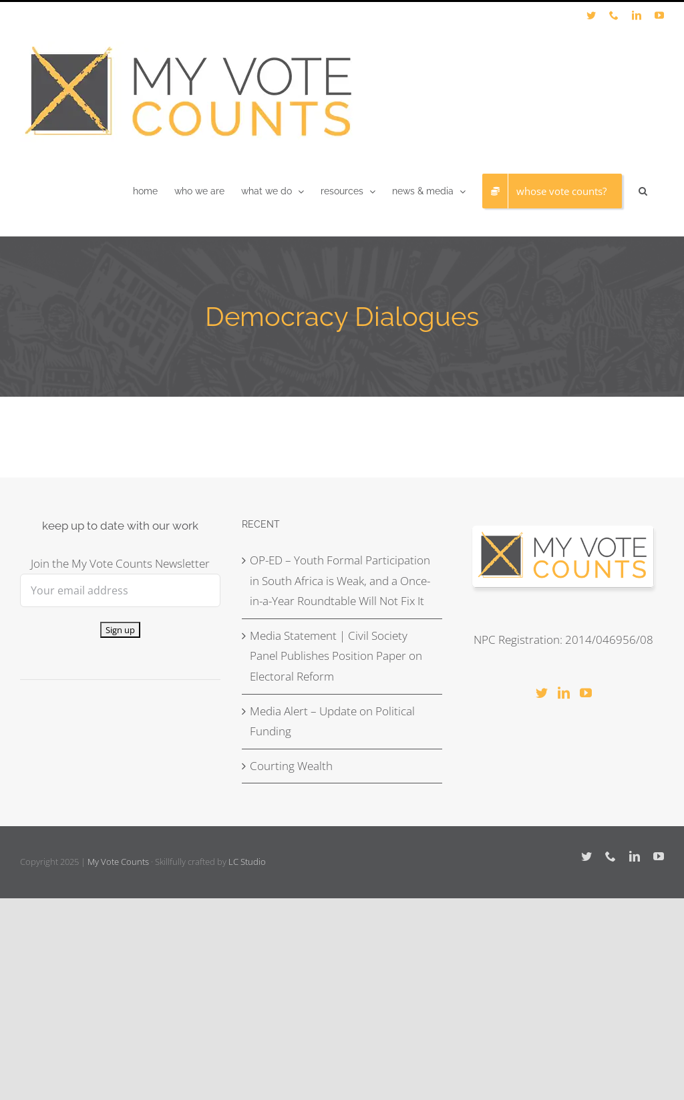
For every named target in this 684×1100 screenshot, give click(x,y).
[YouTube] (586, 693)
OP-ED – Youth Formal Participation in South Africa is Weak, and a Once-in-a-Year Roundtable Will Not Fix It (340, 580)
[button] (643, 191)
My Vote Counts (118, 862)
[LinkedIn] (564, 693)
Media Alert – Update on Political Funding (332, 721)
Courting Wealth (291, 765)
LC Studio (247, 862)
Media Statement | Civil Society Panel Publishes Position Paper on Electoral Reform (336, 656)
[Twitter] (542, 693)
